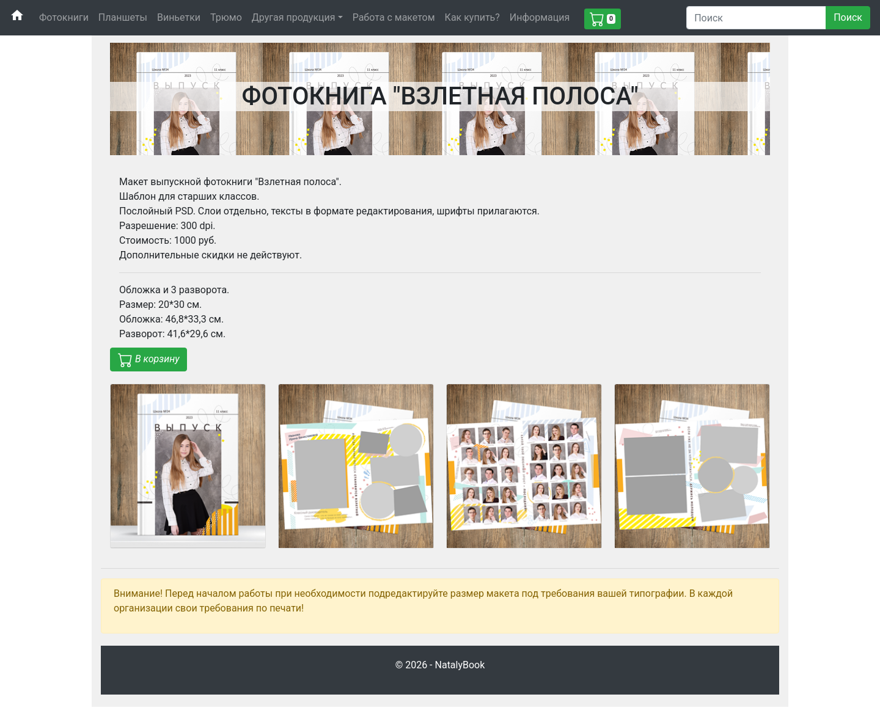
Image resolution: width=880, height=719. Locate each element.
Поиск (848, 17)
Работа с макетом (394, 17)
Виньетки (178, 17)
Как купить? (472, 17)
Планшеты (122, 17)
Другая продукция (294, 17)
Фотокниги (64, 17)
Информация (540, 17)
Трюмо (226, 17)
